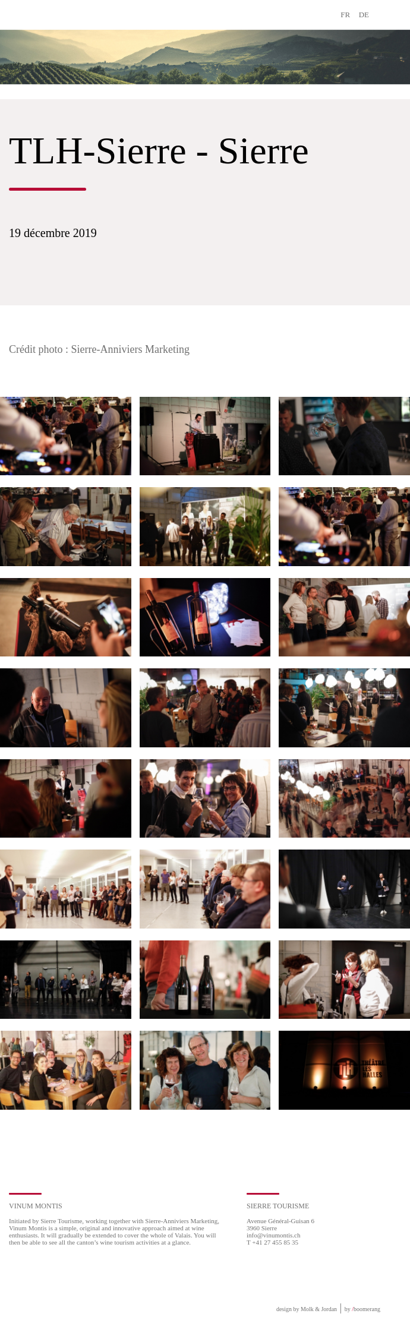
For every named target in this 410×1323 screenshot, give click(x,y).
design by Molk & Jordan (306, 1309)
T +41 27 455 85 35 (272, 1242)
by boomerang (362, 1309)
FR (345, 14)
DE (364, 14)
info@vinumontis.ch (274, 1235)
